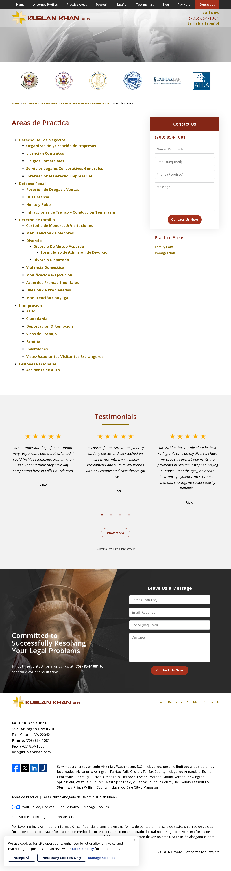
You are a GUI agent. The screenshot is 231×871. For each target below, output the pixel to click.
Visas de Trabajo (41, 333)
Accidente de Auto (43, 369)
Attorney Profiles (45, 4)
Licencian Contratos (45, 153)
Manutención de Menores (50, 233)
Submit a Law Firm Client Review (116, 549)
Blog (166, 4)
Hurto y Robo (38, 204)
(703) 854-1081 (204, 18)
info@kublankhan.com (31, 752)
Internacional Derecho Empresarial (59, 176)
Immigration (165, 253)
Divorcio (34, 240)
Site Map (193, 702)
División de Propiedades (48, 290)
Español (121, 4)
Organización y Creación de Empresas (61, 145)
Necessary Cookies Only (61, 857)
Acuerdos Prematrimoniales (52, 282)
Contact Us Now (184, 219)
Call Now (211, 12)
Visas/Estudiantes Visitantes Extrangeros (64, 356)
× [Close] (135, 840)
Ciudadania (37, 318)
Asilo (30, 311)
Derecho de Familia (37, 219)
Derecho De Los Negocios (42, 140)
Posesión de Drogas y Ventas (52, 189)
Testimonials (145, 4)
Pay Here (184, 4)
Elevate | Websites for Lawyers (188, 852)
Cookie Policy (69, 807)
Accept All (22, 857)
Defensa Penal (32, 183)
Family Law (164, 247)
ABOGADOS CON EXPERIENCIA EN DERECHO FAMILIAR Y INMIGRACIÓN (66, 103)
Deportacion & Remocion (49, 326)
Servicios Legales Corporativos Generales (64, 168)
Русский (102, 4)
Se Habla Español (203, 23)
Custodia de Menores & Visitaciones (59, 225)
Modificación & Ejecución (49, 275)
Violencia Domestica (45, 267)
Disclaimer (175, 702)
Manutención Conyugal (48, 297)
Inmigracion (30, 305)
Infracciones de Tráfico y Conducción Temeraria (70, 212)
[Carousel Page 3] (120, 514)
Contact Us (207, 4)
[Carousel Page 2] (111, 514)
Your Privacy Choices (33, 807)
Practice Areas (77, 4)
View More (115, 533)
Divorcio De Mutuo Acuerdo (58, 246)
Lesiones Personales (38, 364)
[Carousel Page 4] (129, 514)
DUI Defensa (37, 197)
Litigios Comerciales (45, 160)
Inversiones (37, 349)
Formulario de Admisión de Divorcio (74, 252)
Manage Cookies (96, 807)
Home (20, 4)
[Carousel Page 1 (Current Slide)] (101, 514)
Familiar (34, 341)
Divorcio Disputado (51, 259)
